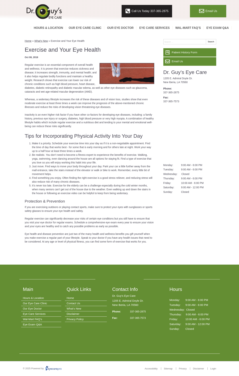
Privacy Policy (75, 319)
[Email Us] (189, 61)
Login (213, 368)
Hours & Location (48, 27)
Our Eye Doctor (120, 27)
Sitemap (168, 368)
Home (28, 40)
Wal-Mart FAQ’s (188, 27)
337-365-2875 (171, 92)
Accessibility (151, 368)
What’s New (74, 308)
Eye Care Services (154, 27)
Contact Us (73, 303)
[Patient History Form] (189, 52)
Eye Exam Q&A (217, 27)
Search (211, 42)
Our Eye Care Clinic (85, 27)
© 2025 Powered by (42, 368)
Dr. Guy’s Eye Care (185, 72)
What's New (41, 40)
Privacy (183, 368)
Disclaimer (73, 313)
